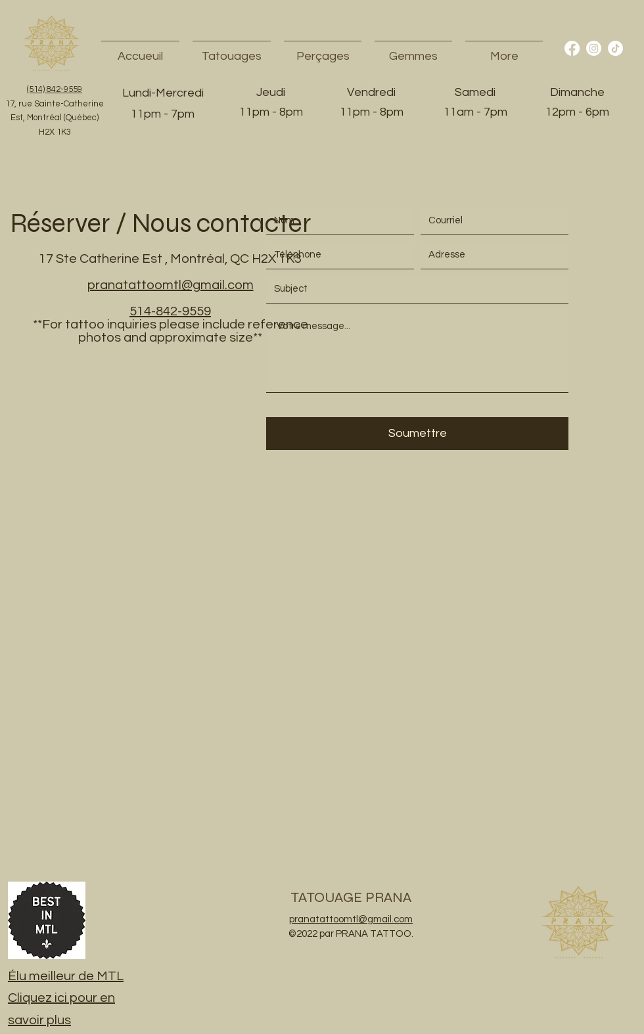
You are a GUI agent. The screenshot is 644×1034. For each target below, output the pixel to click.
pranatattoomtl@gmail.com (170, 285)
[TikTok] (615, 48)
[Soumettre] (417, 433)
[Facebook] (572, 48)
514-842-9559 (170, 311)
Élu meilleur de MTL (66, 976)
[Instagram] (593, 48)
